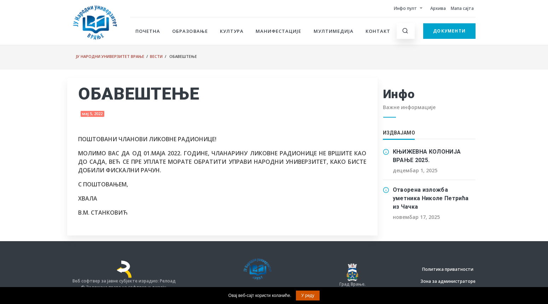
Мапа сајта (462, 8)
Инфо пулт (405, 8)
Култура (232, 31)
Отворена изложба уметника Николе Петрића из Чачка (431, 198)
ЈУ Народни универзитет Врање (110, 56)
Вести (156, 56)
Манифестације (279, 31)
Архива (438, 8)
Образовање (190, 31)
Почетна (147, 31)
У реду (307, 295)
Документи (449, 31)
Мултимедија (334, 31)
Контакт (378, 31)
